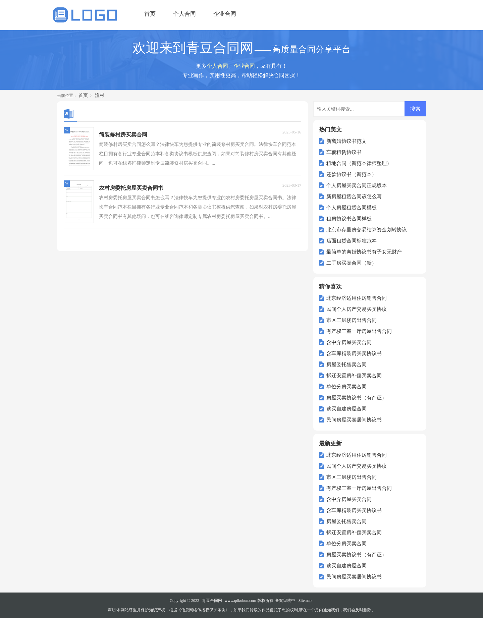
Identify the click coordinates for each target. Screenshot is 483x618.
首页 (150, 14)
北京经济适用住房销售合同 (356, 298)
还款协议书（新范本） (351, 174)
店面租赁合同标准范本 (351, 240)
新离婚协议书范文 (346, 141)
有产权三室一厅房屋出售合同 (359, 331)
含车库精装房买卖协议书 (354, 353)
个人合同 (184, 14)
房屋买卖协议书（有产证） (356, 397)
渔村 (99, 95)
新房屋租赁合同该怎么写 (354, 196)
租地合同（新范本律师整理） (359, 163)
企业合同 (224, 14)
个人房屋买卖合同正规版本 (356, 185)
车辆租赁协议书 (344, 152)
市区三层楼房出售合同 (351, 320)
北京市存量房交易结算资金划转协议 (366, 229)
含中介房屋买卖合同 (349, 342)
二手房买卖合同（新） (351, 263)
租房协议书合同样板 (349, 218)
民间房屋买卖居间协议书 (354, 420)
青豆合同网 (212, 600)
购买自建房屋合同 (346, 408)
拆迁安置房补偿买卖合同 (354, 375)
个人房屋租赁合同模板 (351, 207)
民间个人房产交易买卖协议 (356, 309)
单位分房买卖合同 (346, 386)
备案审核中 (285, 600)
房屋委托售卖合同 (346, 364)
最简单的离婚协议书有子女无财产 (364, 252)
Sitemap (305, 600)
